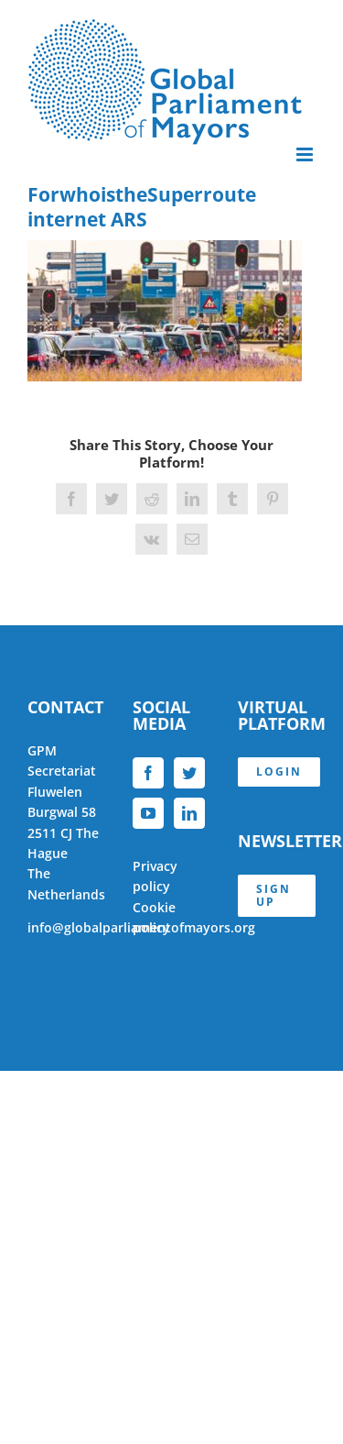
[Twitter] (189, 772)
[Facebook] (148, 772)
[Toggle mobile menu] (306, 154)
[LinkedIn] (189, 813)
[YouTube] (148, 813)
